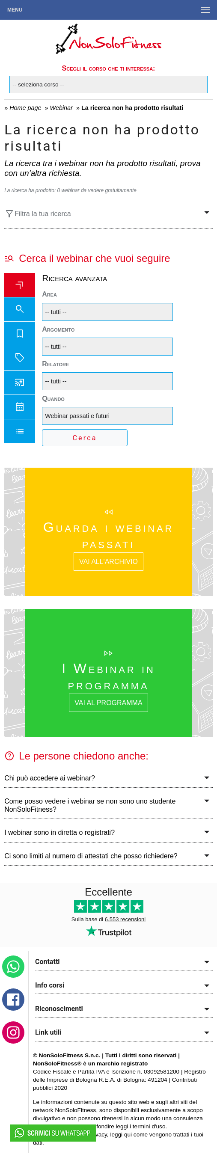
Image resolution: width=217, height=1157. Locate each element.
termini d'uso (149, 1126)
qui (128, 1134)
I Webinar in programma (108, 676)
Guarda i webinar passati (108, 535)
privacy (98, 1134)
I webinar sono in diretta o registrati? (59, 832)
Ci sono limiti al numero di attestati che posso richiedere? (91, 856)
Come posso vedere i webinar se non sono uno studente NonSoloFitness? (89, 805)
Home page (25, 107)
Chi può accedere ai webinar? (49, 778)
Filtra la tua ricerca (37, 214)
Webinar (61, 107)
